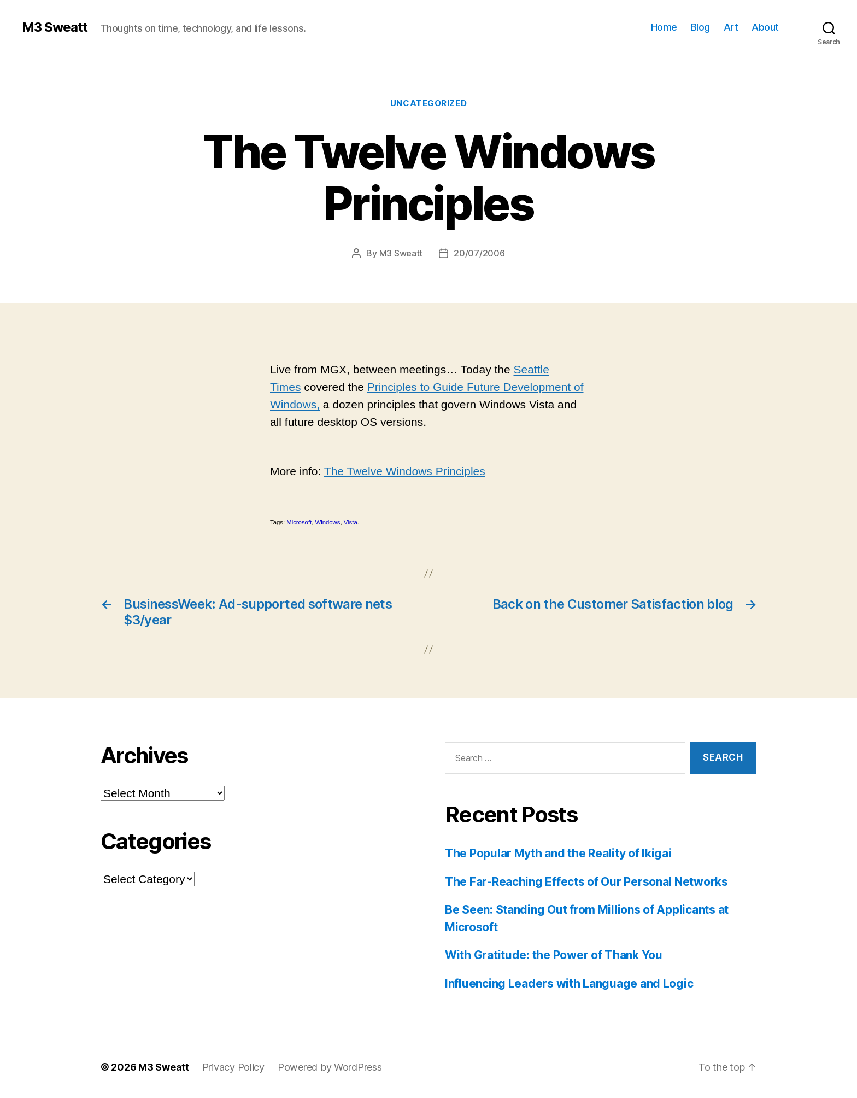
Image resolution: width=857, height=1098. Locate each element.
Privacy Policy (233, 1067)
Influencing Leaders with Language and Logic (569, 983)
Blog (700, 27)
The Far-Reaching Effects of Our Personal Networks (586, 882)
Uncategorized (428, 103)
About (765, 27)
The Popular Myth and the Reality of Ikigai (558, 853)
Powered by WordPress (330, 1067)
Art (731, 27)
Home (664, 27)
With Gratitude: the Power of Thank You (553, 955)
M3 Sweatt (54, 27)
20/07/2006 (479, 253)
